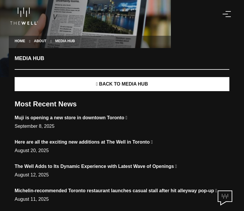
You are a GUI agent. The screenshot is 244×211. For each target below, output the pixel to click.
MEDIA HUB (65, 41)
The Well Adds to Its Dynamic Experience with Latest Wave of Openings (96, 166)
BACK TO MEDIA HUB (122, 83)
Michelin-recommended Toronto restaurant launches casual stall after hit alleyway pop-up (116, 190)
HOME (20, 41)
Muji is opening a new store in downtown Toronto (71, 117)
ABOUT (40, 41)
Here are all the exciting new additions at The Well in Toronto (84, 141)
